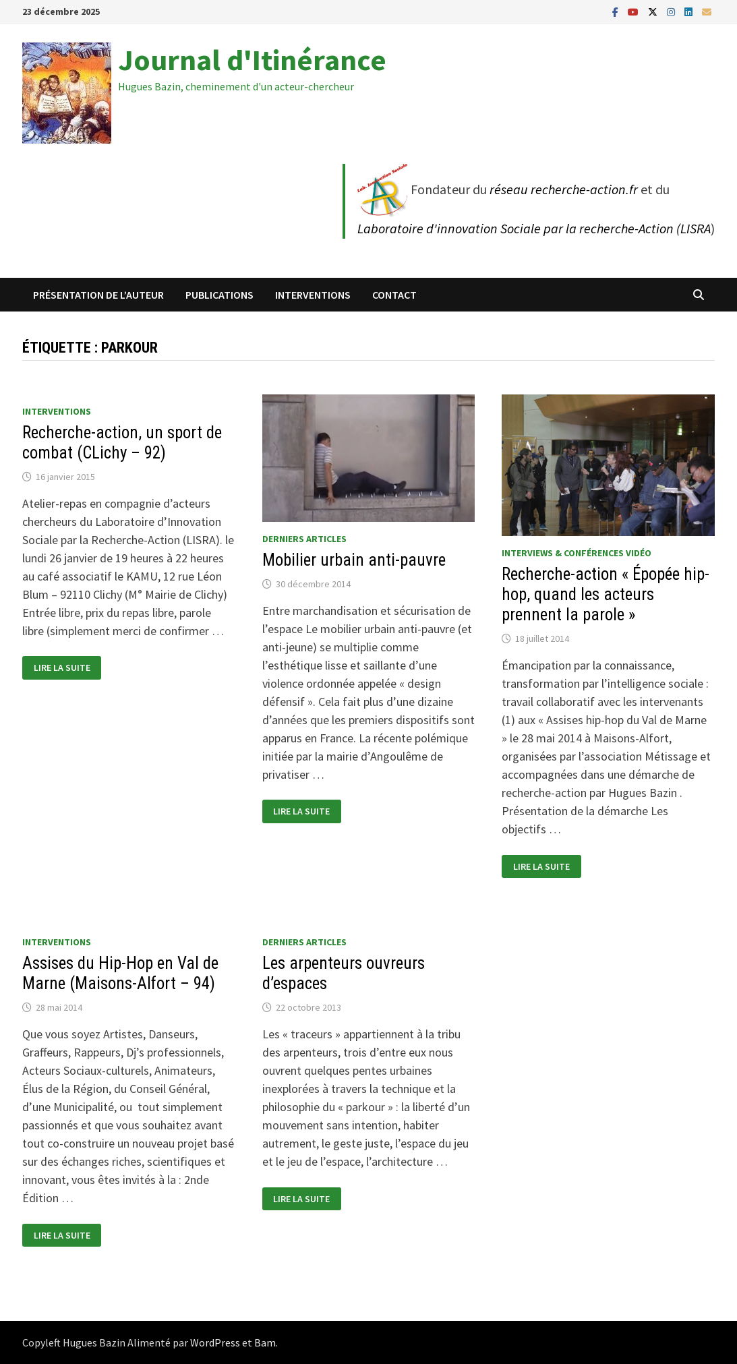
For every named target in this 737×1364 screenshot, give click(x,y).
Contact (394, 294)
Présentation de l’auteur (98, 294)
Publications (219, 294)
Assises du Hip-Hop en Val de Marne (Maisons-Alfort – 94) (120, 973)
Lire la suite (61, 668)
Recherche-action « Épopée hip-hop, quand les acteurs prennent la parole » (605, 594)
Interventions (313, 294)
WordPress (215, 1342)
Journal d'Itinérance (252, 59)
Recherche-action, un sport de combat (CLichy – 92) (122, 443)
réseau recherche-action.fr (564, 189)
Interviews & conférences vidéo (576, 553)
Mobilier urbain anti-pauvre (354, 560)
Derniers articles (304, 539)
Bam (265, 1342)
